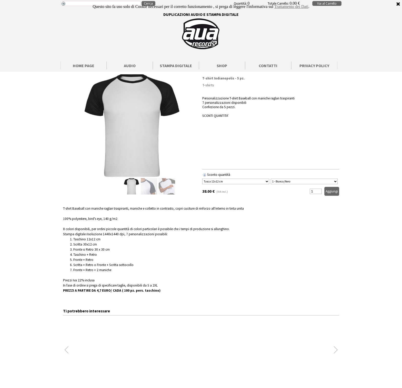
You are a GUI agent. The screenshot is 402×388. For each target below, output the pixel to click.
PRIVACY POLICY (314, 65)
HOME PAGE (83, 65)
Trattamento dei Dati (291, 6)
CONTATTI (268, 65)
